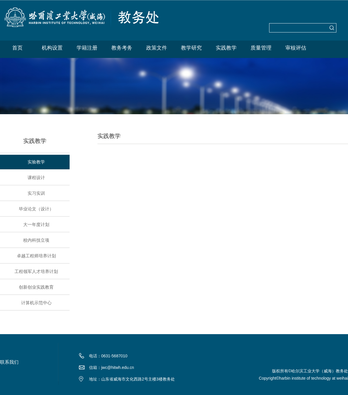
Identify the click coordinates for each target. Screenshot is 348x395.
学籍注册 (87, 48)
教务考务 (121, 48)
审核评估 (295, 48)
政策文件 (156, 48)
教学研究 (191, 48)
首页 (17, 48)
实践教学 (226, 48)
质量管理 (261, 48)
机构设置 (52, 48)
